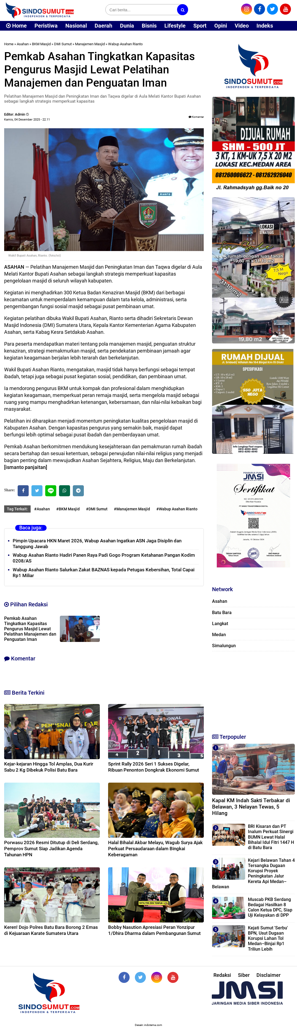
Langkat (220, 623)
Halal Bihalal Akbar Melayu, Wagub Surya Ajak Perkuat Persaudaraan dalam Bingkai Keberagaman (155, 848)
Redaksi (222, 975)
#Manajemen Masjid (132, 509)
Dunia (127, 25)
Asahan (23, 44)
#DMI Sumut (97, 509)
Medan (219, 634)
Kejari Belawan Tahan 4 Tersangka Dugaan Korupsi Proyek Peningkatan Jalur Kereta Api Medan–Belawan (253, 873)
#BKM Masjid (68, 509)
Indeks (264, 25)
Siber (244, 975)
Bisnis (149, 25)
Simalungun (224, 645)
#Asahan (42, 509)
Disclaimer (268, 975)
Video (242, 25)
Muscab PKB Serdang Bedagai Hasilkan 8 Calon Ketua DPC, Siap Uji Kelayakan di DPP (270, 907)
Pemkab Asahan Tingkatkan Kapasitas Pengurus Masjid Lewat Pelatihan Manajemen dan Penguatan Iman (30, 629)
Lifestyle (175, 25)
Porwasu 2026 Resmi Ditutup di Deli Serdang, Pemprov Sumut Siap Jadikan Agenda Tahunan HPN (51, 848)
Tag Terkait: (17, 509)
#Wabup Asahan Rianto (176, 509)
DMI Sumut (63, 44)
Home (16, 25)
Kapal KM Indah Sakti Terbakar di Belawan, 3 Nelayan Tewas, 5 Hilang (251, 806)
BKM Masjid (41, 44)
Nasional (76, 25)
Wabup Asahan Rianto (125, 44)
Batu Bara (222, 612)
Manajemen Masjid (90, 44)
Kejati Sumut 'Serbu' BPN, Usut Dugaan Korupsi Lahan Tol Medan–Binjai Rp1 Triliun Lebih (268, 938)
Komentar (196, 116)
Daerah (103, 25)
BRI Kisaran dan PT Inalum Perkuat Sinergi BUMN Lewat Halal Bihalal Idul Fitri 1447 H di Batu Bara (271, 837)
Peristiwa (46, 25)
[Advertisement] (253, 689)
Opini (220, 25)
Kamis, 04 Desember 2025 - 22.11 (27, 119)
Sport (200, 25)
